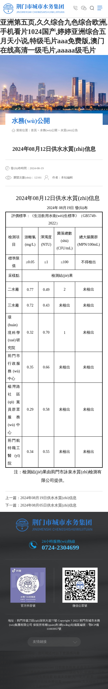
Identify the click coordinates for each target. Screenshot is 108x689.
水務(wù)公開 (48, 130)
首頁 (34, 130)
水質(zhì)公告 (69, 130)
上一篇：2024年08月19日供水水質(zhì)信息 (41, 498)
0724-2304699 (60, 547)
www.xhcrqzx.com (13, 667)
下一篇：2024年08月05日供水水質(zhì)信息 (41, 505)
